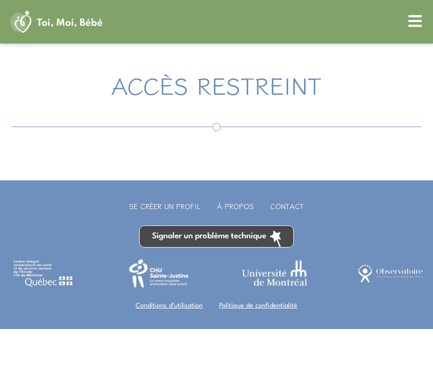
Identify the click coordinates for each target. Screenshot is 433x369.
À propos (235, 206)
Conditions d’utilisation (169, 305)
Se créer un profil (165, 206)
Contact (287, 206)
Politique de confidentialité (258, 305)
